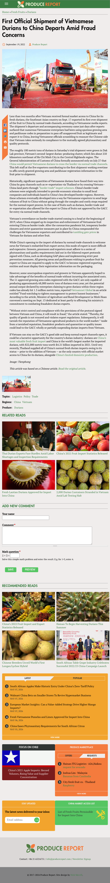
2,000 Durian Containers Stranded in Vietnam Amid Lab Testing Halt (82, 493)
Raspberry (68, 785)
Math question (11, 551)
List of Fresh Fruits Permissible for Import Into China (75, 813)
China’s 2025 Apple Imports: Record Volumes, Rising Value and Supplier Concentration (28, 774)
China (17, 402)
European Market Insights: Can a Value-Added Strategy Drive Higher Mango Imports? (53, 706)
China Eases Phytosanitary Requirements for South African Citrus (47, 726)
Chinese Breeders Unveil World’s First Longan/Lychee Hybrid (23, 664)
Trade (35, 396)
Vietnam (27, 402)
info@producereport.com (58, 859)
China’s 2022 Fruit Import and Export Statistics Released (23, 625)
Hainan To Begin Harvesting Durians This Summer (79, 625)
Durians (18, 407)
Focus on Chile (28, 747)
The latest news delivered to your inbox (27, 811)
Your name (8, 514)
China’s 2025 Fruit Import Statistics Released (82, 453)
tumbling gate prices (84, 232)
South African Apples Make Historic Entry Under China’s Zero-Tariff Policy (52, 686)
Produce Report (39, 44)
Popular (77, 678)
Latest (28, 678)
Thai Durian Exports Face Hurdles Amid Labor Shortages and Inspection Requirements (28, 455)
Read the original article (71, 368)
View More (81, 794)
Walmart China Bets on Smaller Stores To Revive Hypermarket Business (50, 695)
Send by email (5, 147)
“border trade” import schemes (56, 188)
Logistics (17, 396)
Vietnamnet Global (82, 290)
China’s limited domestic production (76, 355)
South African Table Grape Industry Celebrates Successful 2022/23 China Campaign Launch (82, 664)
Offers (68, 756)
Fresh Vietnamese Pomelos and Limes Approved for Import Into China (50, 717)
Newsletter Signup (82, 859)
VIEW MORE (55, 737)
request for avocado (74, 767)
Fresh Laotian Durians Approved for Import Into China (26, 493)
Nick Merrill (76, 874)
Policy (27, 396)
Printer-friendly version (5, 142)
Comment (8, 525)
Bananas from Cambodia (77, 776)
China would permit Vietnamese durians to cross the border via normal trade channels (58, 164)
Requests (92, 756)
